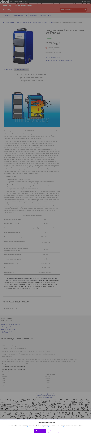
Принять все (40, 431)
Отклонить (53, 431)
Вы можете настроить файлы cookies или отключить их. (45, 427)
